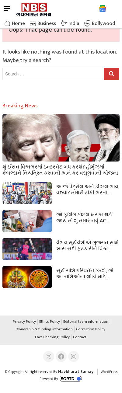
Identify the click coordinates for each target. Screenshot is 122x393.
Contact (79, 337)
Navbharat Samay (75, 371)
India (73, 23)
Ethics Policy (49, 322)
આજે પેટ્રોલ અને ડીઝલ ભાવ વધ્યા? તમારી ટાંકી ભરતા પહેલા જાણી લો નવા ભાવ (87, 189)
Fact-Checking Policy (52, 337)
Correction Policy (90, 329)
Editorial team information (85, 322)
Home (18, 23)
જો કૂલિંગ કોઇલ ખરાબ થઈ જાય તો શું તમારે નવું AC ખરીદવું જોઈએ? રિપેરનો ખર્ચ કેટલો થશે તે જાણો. (86, 217)
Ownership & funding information (44, 329)
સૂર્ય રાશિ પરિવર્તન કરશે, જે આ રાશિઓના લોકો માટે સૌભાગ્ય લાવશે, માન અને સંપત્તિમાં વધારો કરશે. (84, 273)
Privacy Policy (24, 322)
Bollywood (103, 23)
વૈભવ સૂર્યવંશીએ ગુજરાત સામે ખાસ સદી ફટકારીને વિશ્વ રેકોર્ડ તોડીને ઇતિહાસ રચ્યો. (87, 245)
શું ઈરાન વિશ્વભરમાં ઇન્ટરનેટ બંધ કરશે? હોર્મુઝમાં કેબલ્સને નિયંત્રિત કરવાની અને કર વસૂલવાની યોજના (60, 169)
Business (46, 23)
